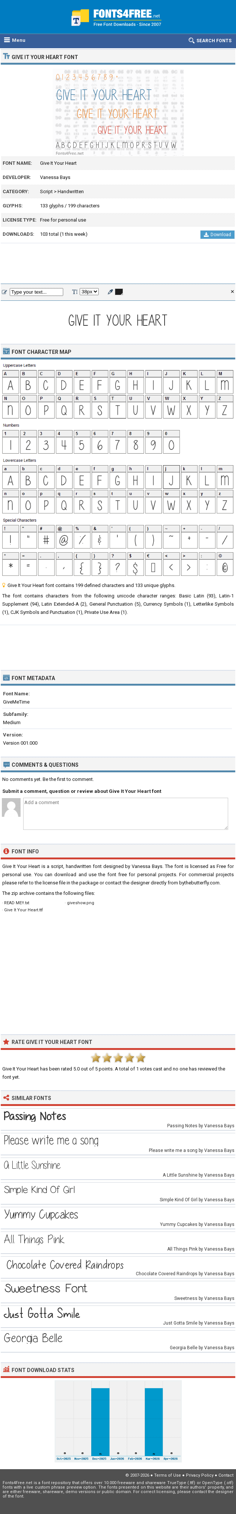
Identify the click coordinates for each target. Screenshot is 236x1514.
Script (46, 191)
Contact (225, 1475)
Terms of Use (167, 1475)
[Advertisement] (118, 264)
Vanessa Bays (55, 177)
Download (217, 234)
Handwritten (71, 191)
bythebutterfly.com (199, 883)
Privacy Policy (200, 1475)
